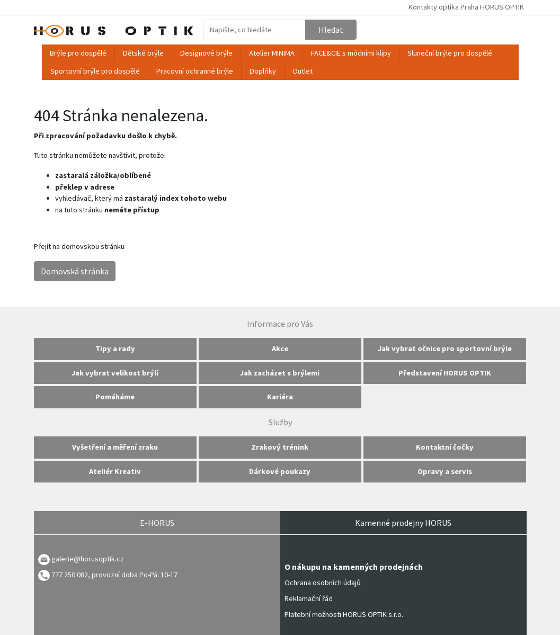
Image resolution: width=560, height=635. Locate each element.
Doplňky (263, 71)
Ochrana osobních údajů (323, 582)
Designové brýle (206, 53)
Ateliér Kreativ (115, 471)
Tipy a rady (115, 348)
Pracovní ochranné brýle (194, 71)
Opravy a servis (444, 471)
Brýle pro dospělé (78, 53)
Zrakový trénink (279, 447)
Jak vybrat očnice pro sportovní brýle (445, 348)
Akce (280, 348)
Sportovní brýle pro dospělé (95, 71)
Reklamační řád (309, 598)
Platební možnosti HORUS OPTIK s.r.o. (344, 614)
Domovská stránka (75, 271)
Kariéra (280, 396)
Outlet (302, 71)
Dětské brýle (143, 53)
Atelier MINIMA (272, 53)
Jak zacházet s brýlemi (279, 373)
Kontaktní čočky (445, 447)
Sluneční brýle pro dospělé (449, 53)
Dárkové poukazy (279, 471)
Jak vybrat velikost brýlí (115, 373)
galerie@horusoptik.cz (87, 559)
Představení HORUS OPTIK (444, 373)
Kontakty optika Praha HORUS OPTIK (466, 7)
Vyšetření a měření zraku (115, 447)
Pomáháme (115, 396)
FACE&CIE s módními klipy (351, 53)
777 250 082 (63, 574)
